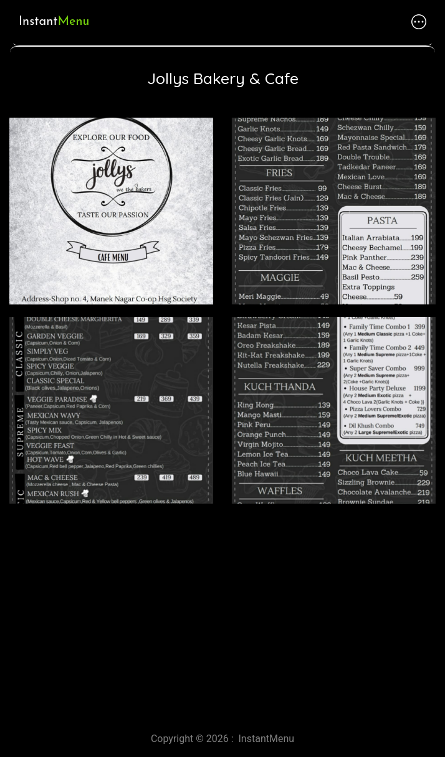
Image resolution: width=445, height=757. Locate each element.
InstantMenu (267, 739)
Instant (54, 21)
